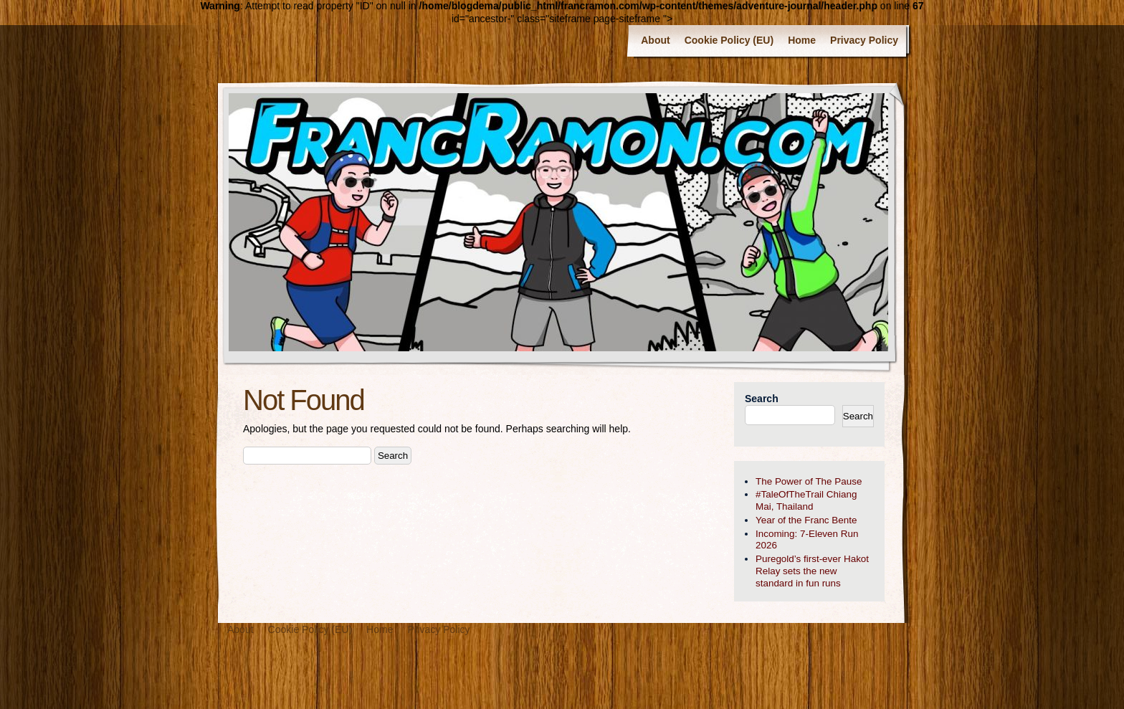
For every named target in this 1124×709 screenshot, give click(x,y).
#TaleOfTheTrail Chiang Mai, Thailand (806, 500)
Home (802, 40)
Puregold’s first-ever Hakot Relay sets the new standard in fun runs (812, 571)
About (655, 40)
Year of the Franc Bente (806, 520)
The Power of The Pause (809, 481)
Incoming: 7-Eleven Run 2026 (807, 539)
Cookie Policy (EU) (729, 40)
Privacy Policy (864, 40)
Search (761, 398)
